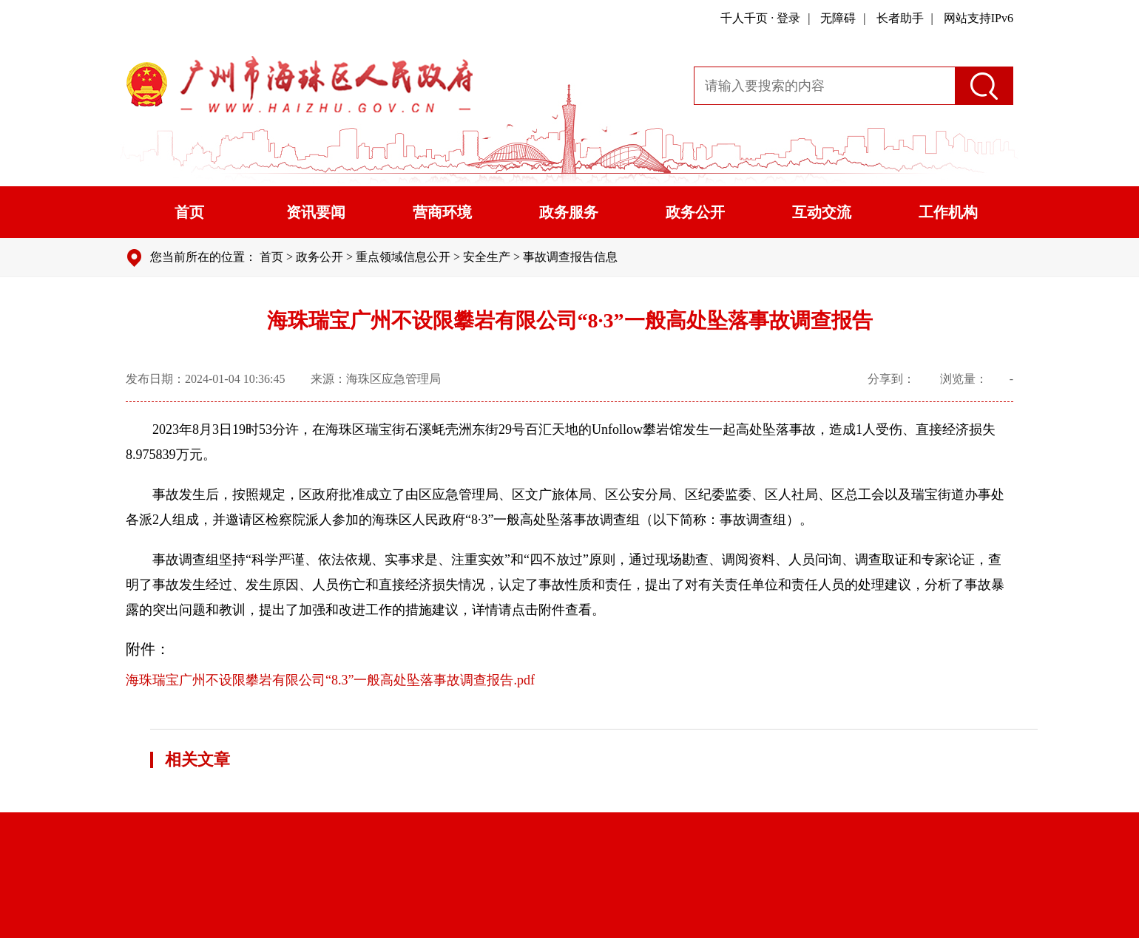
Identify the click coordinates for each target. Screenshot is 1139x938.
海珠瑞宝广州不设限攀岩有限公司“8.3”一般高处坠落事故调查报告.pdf (330, 680)
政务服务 (568, 212)
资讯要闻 (315, 212)
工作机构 (948, 212)
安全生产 (486, 257)
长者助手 (900, 18)
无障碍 (838, 18)
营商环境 (442, 212)
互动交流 (821, 212)
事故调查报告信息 (570, 257)
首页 (189, 212)
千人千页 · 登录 (760, 18)
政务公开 (695, 212)
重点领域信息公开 (403, 257)
